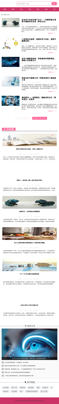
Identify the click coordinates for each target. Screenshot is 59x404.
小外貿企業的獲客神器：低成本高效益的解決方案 (19, 375)
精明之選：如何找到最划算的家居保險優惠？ (18, 372)
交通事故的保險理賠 (32, 391)
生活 (21, 9)
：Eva (25, 43)
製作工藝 (14, 387)
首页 (5, 14)
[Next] (30, 118)
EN (54, 9)
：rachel (24, 310)
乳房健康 (14, 391)
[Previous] (16, 118)
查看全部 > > (52, 33)
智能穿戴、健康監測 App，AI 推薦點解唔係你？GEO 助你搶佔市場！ (25, 369)
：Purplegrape (24, 185)
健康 (4, 9)
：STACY (26, 82)
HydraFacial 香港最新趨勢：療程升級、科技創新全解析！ (29, 358)
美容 (38, 9)
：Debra (24, 247)
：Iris (24, 63)
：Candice (24, 279)
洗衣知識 (5, 387)
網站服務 (31, 387)
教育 (13, 9)
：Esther (26, 102)
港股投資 (22, 387)
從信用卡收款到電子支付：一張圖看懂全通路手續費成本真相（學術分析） (39, 20)
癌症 (21, 391)
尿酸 (38, 387)
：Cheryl (26, 24)
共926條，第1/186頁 (39, 118)
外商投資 (45, 387)
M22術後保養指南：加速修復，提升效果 (16, 362)
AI (51, 387)
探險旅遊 (5, 391)
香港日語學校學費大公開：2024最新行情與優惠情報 (20, 365)
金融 (46, 9)
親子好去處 (44, 391)
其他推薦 (9, 129)
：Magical (24, 154)
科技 (29, 9)
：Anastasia (24, 216)
